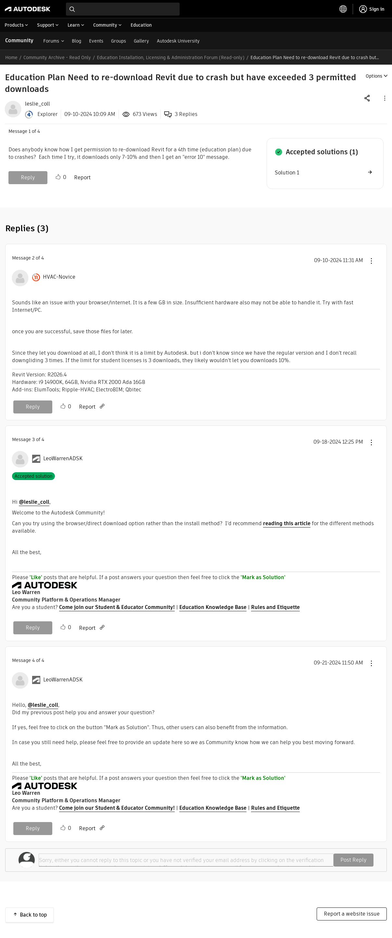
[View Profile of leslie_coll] (37, 104)
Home (11, 57)
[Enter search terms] (123, 9)
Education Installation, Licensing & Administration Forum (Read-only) (171, 57)
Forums (51, 41)
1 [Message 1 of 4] (30, 131)
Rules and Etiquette (275, 607)
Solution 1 (287, 172)
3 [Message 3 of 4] (33, 439)
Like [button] (58, 177)
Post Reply (353, 860)
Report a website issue (352, 914)
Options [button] (374, 76)
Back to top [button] (33, 915)
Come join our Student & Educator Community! (117, 607)
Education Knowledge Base (213, 607)
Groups (118, 41)
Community (19, 40)
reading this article (286, 523)
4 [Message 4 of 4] (33, 660)
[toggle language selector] (343, 9)
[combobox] (123, 9)
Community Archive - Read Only (57, 57)
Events (96, 41)
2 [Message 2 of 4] (33, 258)
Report (82, 177)
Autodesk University (178, 41)
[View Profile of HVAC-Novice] (59, 277)
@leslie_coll (34, 502)
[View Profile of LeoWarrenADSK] (62, 459)
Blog (76, 41)
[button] (384, 98)
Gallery (141, 41)
